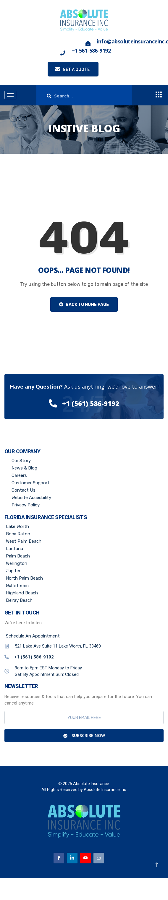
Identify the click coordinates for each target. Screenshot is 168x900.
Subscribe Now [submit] (84, 735)
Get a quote (72, 69)
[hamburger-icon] (10, 95)
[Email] (98, 858)
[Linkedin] (72, 858)
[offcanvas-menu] (159, 95)
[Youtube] (85, 858)
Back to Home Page (84, 304)
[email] (84, 717)
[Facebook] (59, 858)
